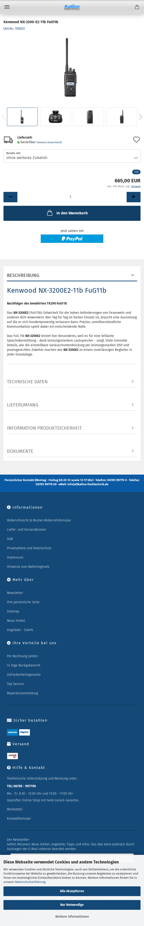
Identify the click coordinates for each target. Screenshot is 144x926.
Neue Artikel (16, 621)
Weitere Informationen (72, 917)
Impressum (15, 557)
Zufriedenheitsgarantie (24, 675)
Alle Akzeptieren (72, 891)
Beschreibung (23, 275)
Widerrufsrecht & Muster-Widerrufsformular (39, 520)
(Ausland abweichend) (49, 142)
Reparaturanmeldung (22, 693)
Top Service (15, 684)
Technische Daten (27, 381)
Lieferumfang (22, 405)
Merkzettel (14, 809)
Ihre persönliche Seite (23, 602)
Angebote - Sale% (20, 630)
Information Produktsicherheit (44, 428)
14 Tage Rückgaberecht (23, 665)
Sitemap (13, 611)
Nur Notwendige (72, 905)
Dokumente (20, 451)
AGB (10, 539)
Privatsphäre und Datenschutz (29, 548)
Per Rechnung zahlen (22, 656)
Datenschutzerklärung (30, 882)
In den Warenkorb (67, 212)
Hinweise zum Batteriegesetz (28, 567)
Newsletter (15, 593)
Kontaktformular (19, 819)
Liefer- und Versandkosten (26, 530)
